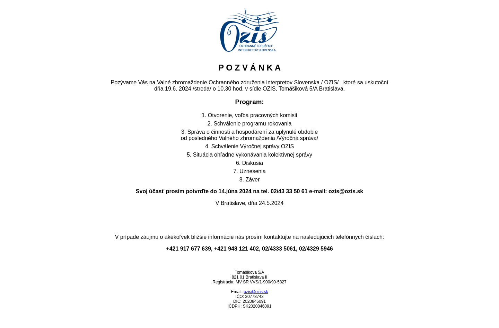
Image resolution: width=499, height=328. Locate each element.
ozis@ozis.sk (256, 291)
